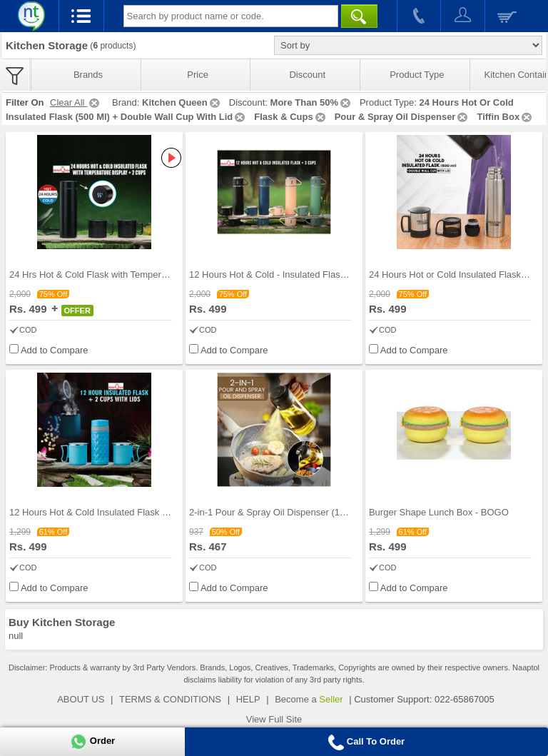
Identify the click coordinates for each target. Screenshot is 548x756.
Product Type (417, 74)
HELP (248, 699)
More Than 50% (311, 102)
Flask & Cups (290, 116)
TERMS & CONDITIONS (170, 699)
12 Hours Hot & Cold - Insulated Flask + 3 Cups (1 (292, 274)
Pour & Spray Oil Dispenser (402, 116)
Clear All (75, 102)
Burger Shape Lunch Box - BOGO (439, 512)
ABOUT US (80, 699)
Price (197, 74)
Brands (88, 74)
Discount (307, 74)
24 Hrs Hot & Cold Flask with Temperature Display (112, 274)
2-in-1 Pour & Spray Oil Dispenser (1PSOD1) (281, 512)
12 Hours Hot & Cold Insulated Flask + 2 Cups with (113, 512)
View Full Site (274, 719)
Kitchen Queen (182, 102)
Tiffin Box (505, 116)
